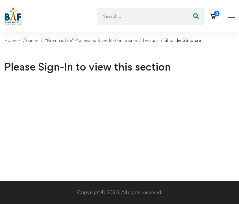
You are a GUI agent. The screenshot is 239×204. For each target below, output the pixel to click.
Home (10, 40)
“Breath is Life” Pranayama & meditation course (91, 40)
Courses (31, 40)
